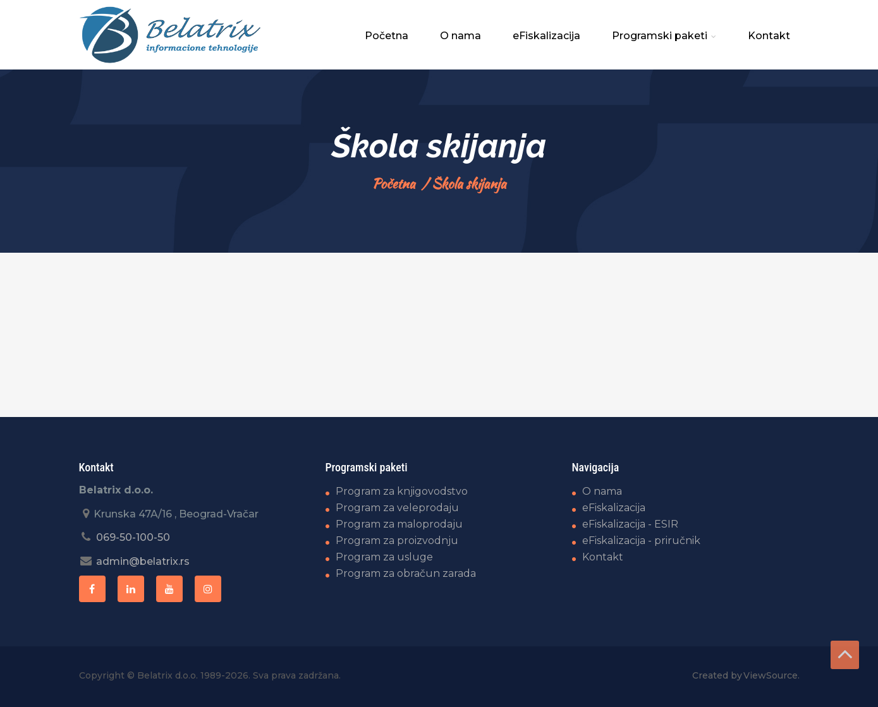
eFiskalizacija (546, 36)
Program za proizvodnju (397, 541)
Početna (386, 36)
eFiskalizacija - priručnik (641, 541)
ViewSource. (771, 675)
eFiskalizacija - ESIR (630, 524)
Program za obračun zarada (406, 573)
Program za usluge (384, 557)
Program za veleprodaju (397, 508)
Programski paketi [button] (664, 36)
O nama (460, 36)
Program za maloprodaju (399, 524)
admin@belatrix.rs (143, 561)
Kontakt (769, 36)
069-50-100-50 (133, 537)
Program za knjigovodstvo (402, 491)
